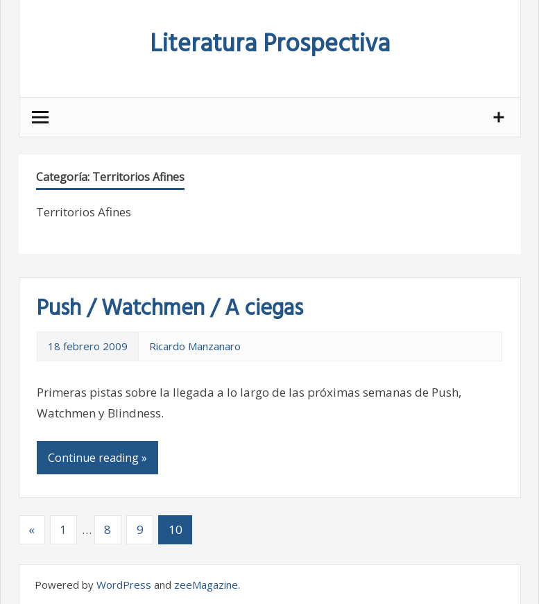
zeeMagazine (206, 585)
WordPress (123, 585)
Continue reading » (97, 457)
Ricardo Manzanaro (195, 346)
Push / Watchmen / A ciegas (170, 309)
